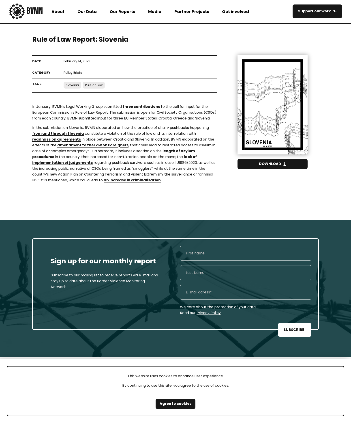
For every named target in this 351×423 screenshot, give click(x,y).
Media (154, 11)
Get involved (235, 11)
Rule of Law (94, 85)
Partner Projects (191, 11)
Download (270, 163)
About (57, 11)
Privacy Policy (209, 312)
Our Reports (122, 11)
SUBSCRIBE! (295, 329)
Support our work (314, 11)
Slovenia (72, 85)
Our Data (87, 11)
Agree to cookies (175, 403)
